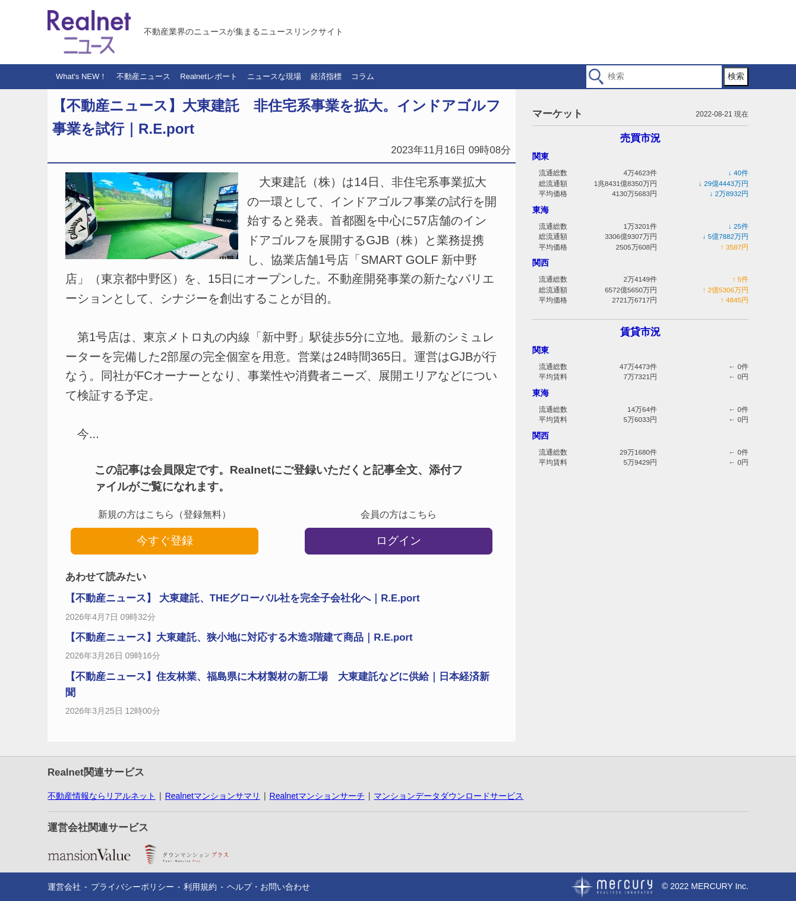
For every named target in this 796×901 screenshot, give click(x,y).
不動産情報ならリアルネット (102, 796)
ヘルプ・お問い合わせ (268, 886)
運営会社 (64, 886)
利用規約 (200, 886)
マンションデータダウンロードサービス (448, 796)
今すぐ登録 (165, 540)
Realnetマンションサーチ (317, 796)
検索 (736, 76)
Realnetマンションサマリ (212, 796)
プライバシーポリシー (132, 886)
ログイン (398, 540)
